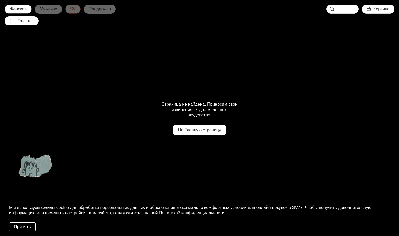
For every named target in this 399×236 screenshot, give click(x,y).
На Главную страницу (199, 130)
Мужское (48, 9)
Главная (21, 20)
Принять (22, 226)
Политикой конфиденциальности (192, 213)
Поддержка (100, 9)
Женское (18, 9)
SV (73, 9)
